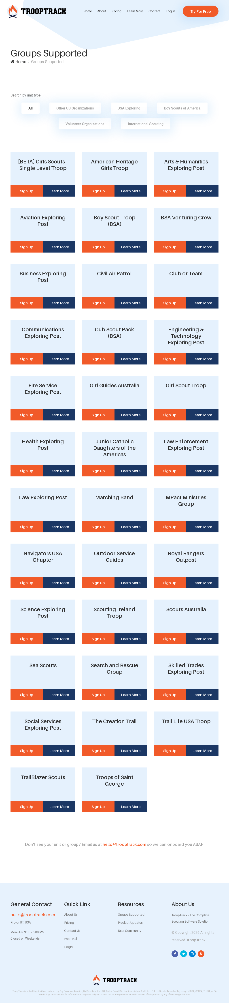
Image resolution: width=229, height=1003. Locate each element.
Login (68, 947)
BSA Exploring (129, 108)
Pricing (116, 11)
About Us (71, 914)
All (30, 108)
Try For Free (200, 11)
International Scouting (145, 124)
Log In (170, 11)
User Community (129, 930)
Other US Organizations (75, 108)
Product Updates (130, 922)
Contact (154, 11)
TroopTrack (196, 940)
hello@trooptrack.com (114, 844)
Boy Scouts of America (182, 108)
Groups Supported (131, 914)
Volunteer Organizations (85, 124)
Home (87, 11)
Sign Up (26, 191)
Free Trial (70, 939)
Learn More (135, 11)
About (101, 11)
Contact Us (72, 930)
